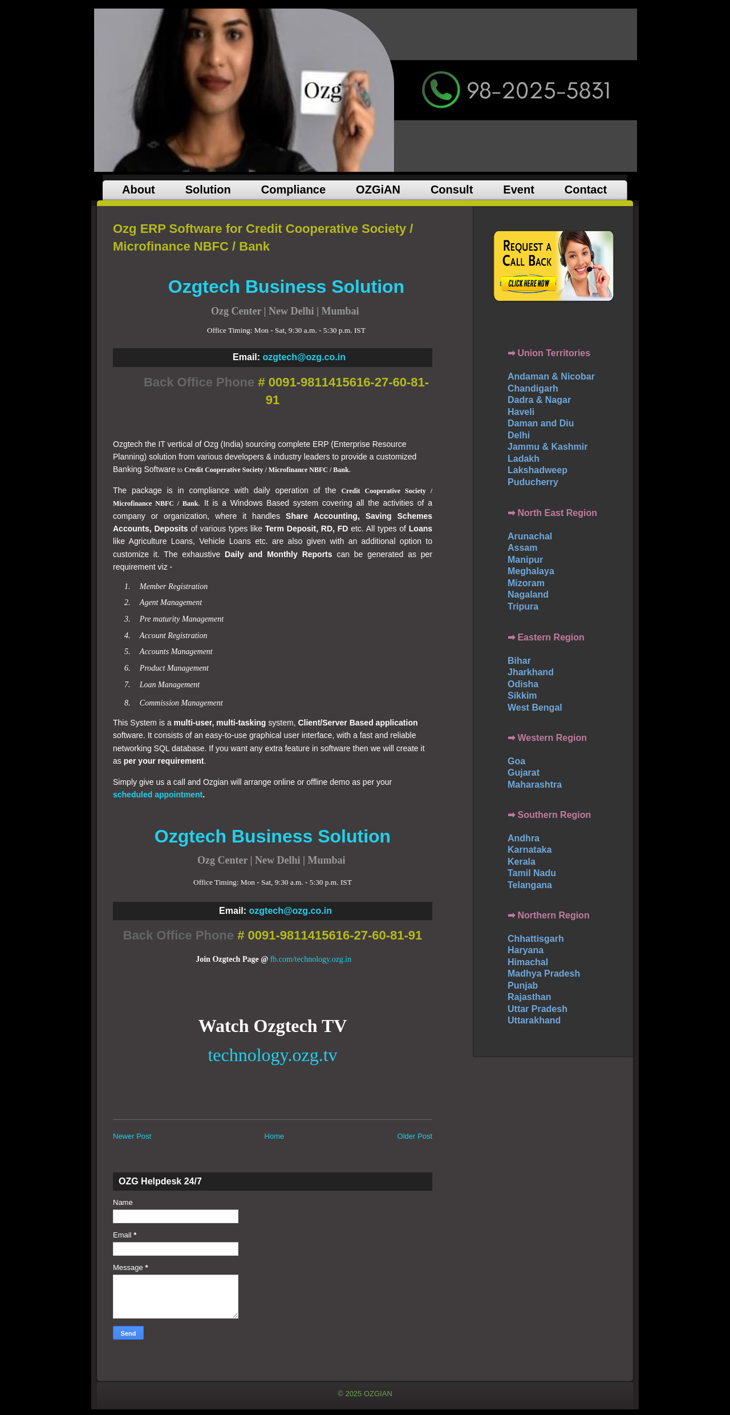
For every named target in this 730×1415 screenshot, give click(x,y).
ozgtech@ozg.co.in (304, 357)
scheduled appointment (157, 794)
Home (275, 1136)
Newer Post (132, 1136)
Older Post (415, 1136)
